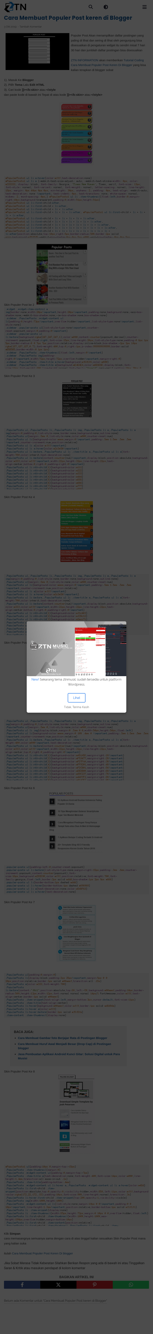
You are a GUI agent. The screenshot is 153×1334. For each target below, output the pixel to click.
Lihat (76, 698)
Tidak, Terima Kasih (76, 707)
